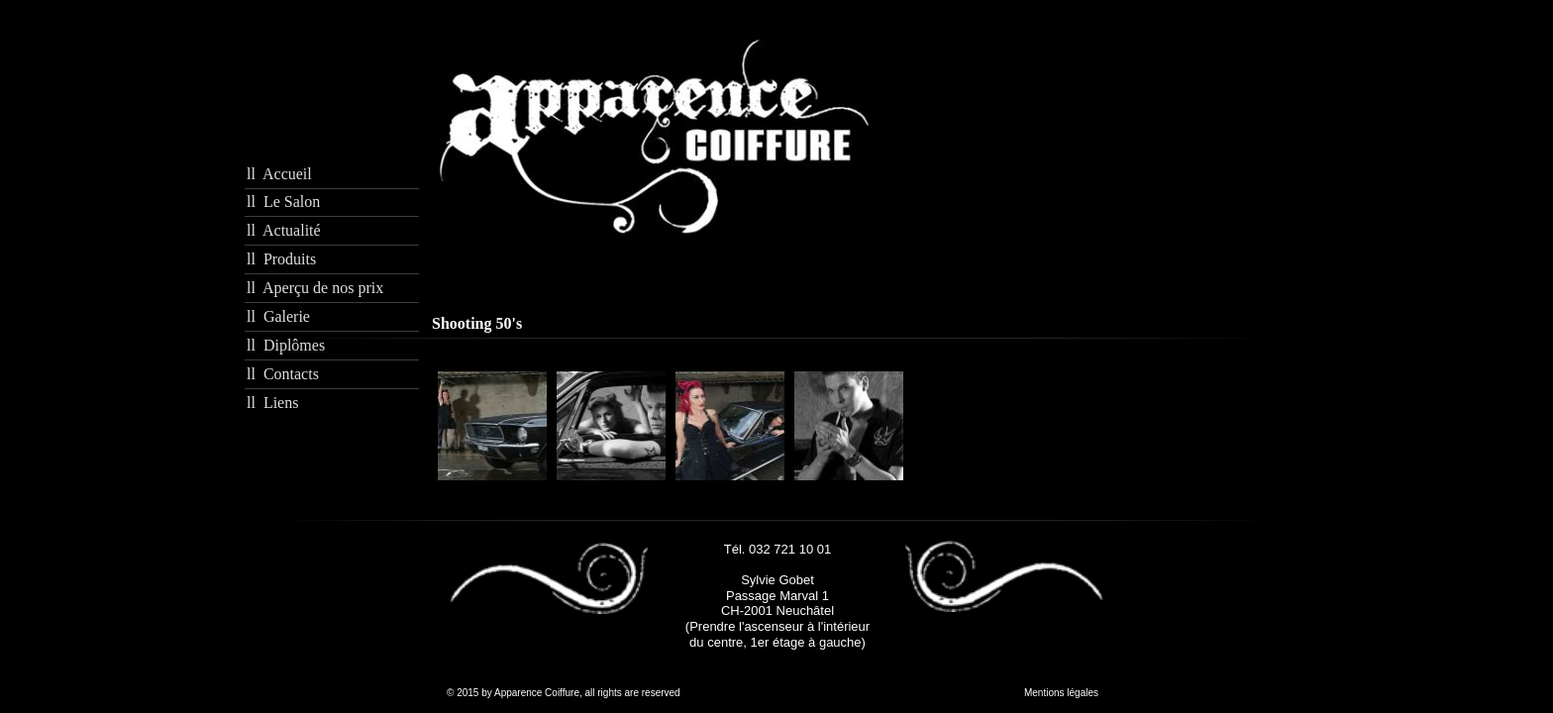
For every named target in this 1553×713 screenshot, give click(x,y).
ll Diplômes (286, 345)
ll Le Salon (283, 201)
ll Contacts (283, 373)
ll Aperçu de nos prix (315, 287)
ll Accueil (279, 173)
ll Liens (272, 402)
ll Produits (281, 259)
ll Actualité (284, 230)
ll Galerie (278, 316)
